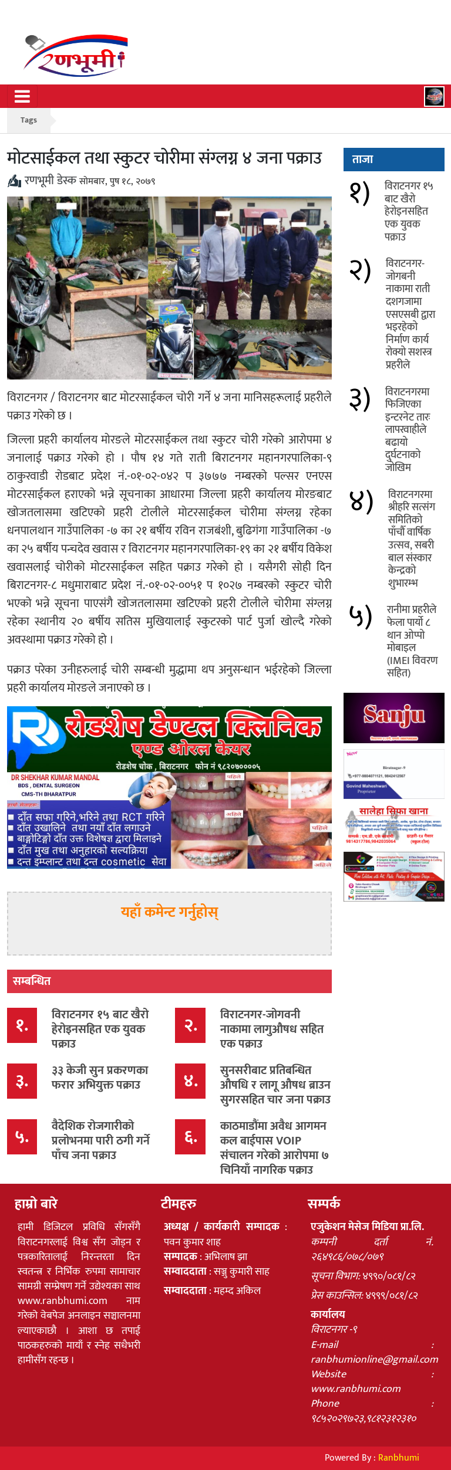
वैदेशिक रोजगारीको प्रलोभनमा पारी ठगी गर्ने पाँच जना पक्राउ (101, 1141)
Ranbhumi (398, 1458)
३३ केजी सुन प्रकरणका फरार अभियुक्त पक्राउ (100, 1078)
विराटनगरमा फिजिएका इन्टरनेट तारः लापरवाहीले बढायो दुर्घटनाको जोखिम (407, 430)
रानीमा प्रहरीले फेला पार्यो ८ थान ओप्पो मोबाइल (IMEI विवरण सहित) (412, 641)
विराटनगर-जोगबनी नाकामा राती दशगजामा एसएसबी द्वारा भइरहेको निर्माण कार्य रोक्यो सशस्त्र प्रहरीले (410, 314)
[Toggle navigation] (22, 96)
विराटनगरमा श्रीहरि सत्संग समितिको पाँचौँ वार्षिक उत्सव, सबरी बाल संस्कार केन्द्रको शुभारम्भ (411, 539)
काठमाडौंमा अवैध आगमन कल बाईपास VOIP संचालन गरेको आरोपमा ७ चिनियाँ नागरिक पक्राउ (274, 1148)
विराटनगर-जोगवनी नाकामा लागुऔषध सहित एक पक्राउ (272, 1029)
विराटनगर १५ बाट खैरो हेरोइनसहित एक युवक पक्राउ (100, 1029)
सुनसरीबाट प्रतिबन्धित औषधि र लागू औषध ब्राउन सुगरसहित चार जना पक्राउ (275, 1085)
